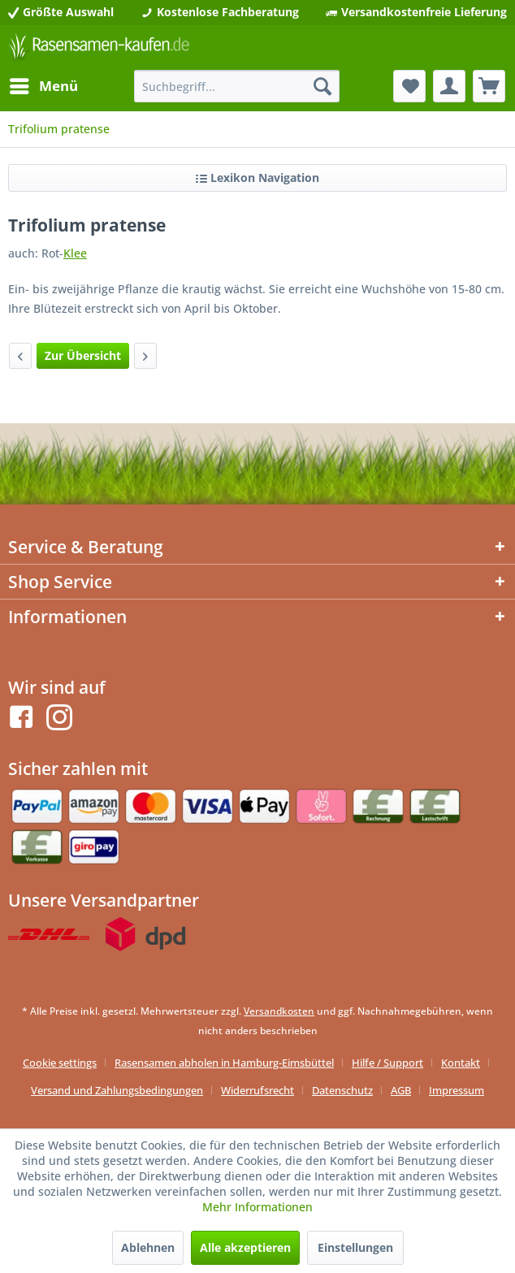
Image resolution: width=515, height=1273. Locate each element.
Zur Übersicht (83, 355)
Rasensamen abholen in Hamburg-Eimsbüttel (224, 1062)
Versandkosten (279, 1011)
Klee (75, 253)
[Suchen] (322, 86)
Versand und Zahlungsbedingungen (117, 1090)
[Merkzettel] (409, 86)
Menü (44, 84)
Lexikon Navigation (257, 177)
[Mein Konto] (449, 86)
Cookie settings (60, 1062)
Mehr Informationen (257, 1207)
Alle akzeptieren (245, 1247)
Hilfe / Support (387, 1062)
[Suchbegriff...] (237, 86)
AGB (401, 1090)
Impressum (456, 1090)
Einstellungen (355, 1247)
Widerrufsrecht (257, 1090)
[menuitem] (43, 86)
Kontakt (460, 1062)
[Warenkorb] (489, 86)
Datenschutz (342, 1090)
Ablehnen (148, 1247)
